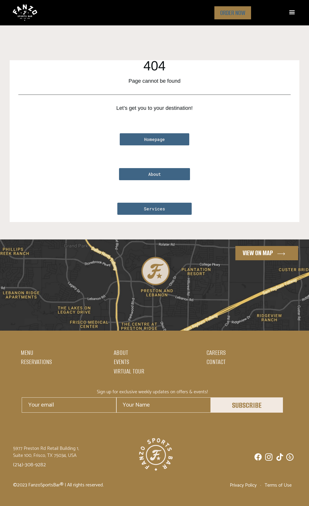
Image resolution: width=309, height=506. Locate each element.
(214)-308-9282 (29, 465)
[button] (291, 12)
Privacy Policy (244, 485)
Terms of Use (277, 485)
